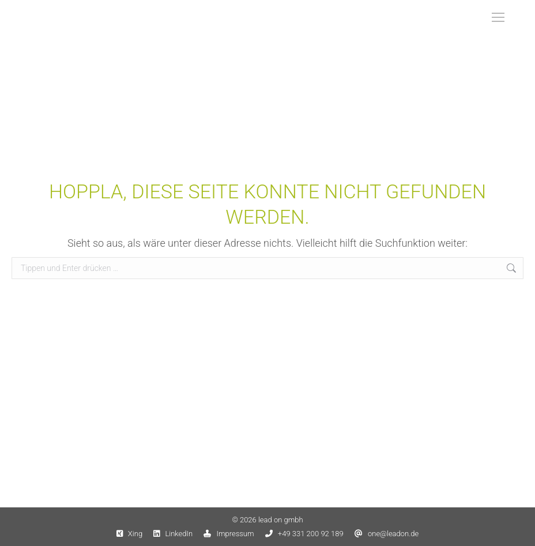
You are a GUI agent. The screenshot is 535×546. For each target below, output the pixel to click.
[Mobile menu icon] (498, 17)
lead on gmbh (280, 519)
